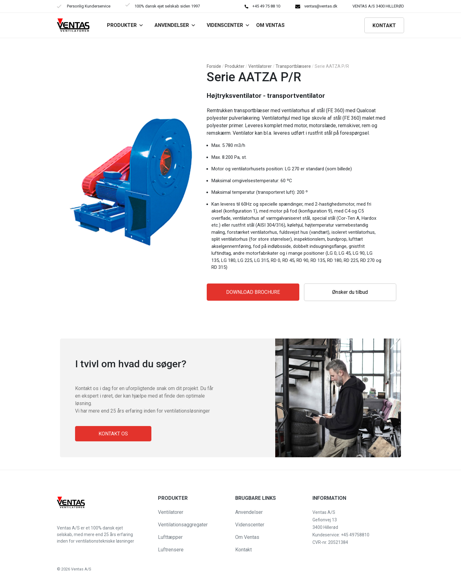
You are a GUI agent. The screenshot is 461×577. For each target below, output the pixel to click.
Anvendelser (175, 25)
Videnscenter (228, 25)
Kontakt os (113, 434)
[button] (10, 569)
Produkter (125, 25)
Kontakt (384, 25)
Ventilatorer (260, 66)
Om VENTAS (270, 25)
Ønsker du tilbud (350, 292)
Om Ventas (247, 537)
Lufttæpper (170, 537)
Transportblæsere (293, 66)
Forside (214, 66)
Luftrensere (171, 550)
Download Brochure (253, 292)
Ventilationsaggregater (183, 525)
